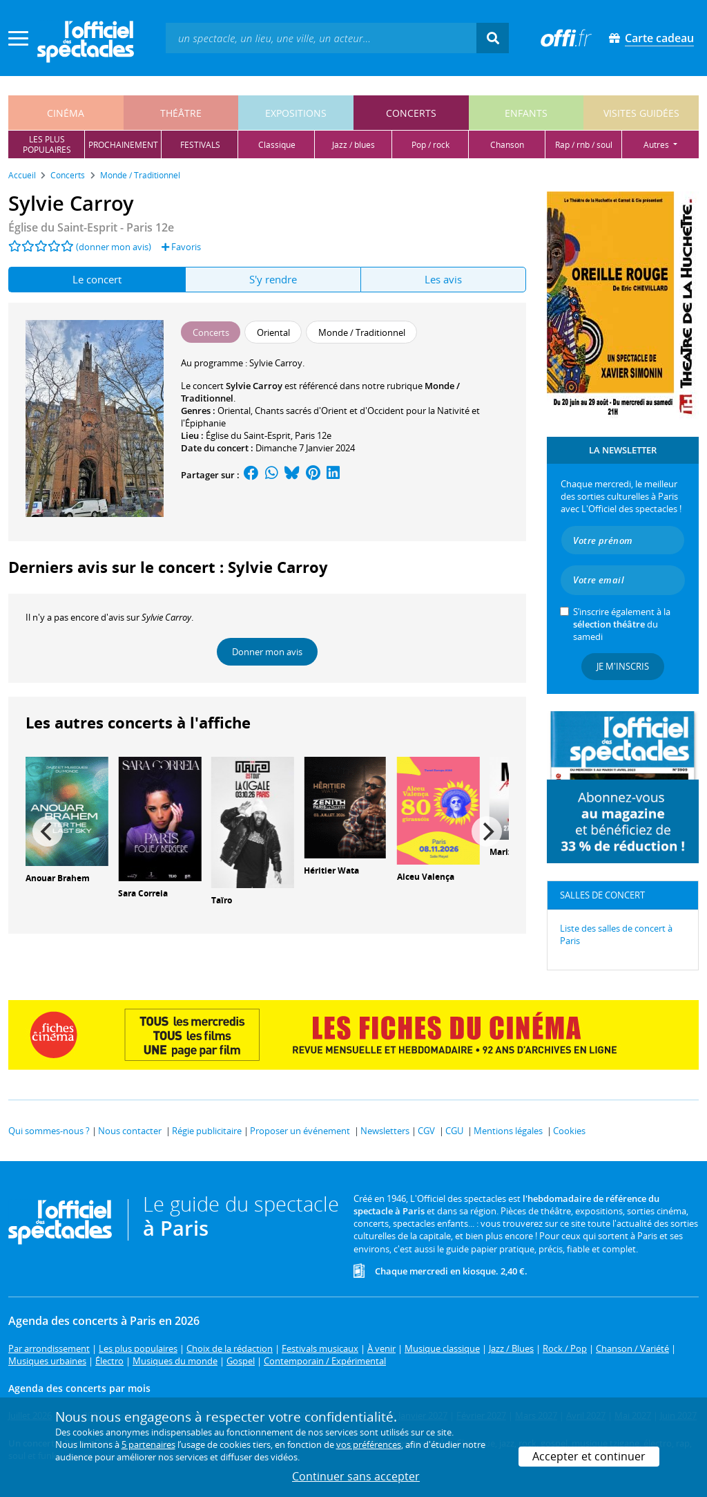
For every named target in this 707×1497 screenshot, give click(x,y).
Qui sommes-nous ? (49, 1130)
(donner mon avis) (113, 247)
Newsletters (384, 1130)
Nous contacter (130, 1130)
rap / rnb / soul (583, 145)
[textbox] (321, 38)
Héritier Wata (331, 870)
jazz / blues (353, 145)
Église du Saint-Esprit (248, 435)
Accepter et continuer (589, 1456)
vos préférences (368, 1444)
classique (277, 145)
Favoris (181, 247)
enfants (526, 113)
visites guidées (641, 113)
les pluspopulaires (47, 144)
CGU (454, 1130)
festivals (200, 145)
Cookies (569, 1130)
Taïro (221, 900)
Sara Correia (143, 893)
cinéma (65, 113)
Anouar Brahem (58, 878)
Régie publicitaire (207, 1130)
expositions (296, 113)
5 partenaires (148, 1444)
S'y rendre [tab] (273, 279)
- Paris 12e (91, 227)
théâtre (181, 113)
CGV (426, 1130)
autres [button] (657, 145)
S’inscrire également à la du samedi (621, 624)
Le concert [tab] (97, 279)
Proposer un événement (300, 1130)
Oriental (234, 410)
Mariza (503, 852)
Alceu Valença (425, 877)
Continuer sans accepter (356, 1476)
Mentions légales (508, 1130)
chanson (507, 145)
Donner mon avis (267, 652)
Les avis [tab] (443, 279)
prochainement (123, 145)
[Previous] (47, 831)
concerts (411, 113)
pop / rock (430, 145)
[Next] (487, 831)
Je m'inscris (623, 666)
